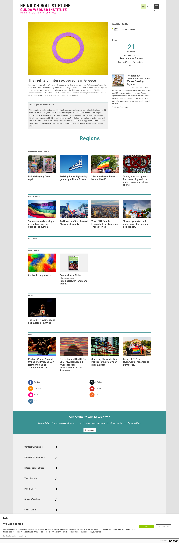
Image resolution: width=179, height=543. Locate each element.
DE (148, 6)
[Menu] (156, 6)
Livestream (131, 66)
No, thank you (163, 526)
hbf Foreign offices (128, 30)
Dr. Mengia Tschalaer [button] (120, 107)
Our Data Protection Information (13, 536)
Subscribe (89, 430)
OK (146, 526)
